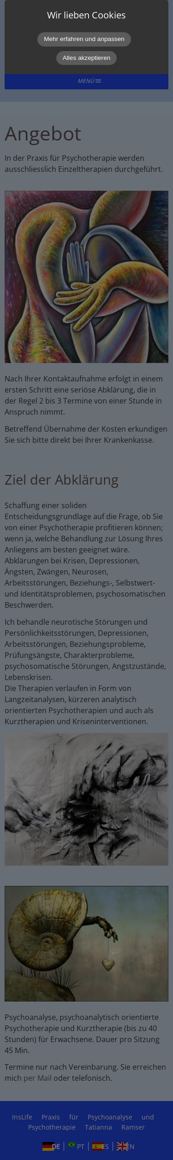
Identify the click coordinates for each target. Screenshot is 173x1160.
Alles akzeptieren (87, 57)
